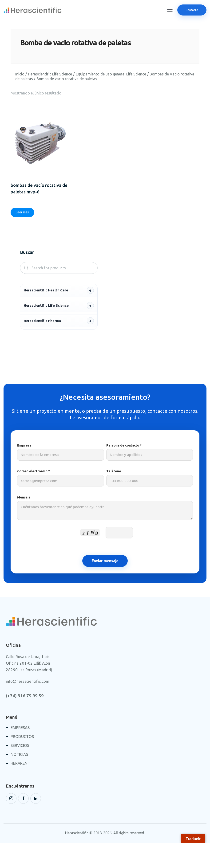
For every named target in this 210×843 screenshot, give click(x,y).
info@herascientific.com (27, 682)
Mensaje (105, 510)
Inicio (19, 74)
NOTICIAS (19, 755)
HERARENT (20, 764)
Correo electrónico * (60, 478)
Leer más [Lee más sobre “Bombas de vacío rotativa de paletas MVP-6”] (22, 213)
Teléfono (149, 478)
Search (25, 268)
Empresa (60, 452)
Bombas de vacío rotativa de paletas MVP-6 (39, 189)
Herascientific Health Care (46, 291)
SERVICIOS (20, 746)
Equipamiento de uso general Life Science (111, 74)
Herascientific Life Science (50, 74)
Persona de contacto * (149, 452)
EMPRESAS (20, 728)
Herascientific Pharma (42, 321)
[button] (170, 9)
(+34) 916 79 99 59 (25, 696)
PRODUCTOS (22, 737)
